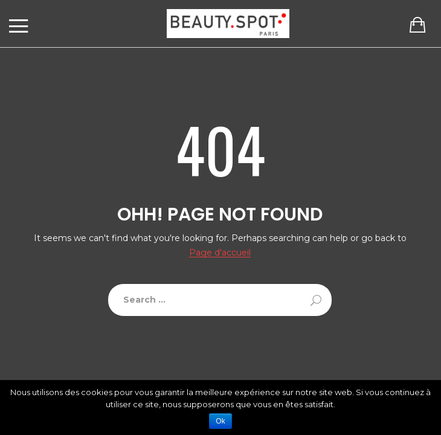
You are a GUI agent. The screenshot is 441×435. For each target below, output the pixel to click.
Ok (220, 421)
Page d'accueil (220, 252)
